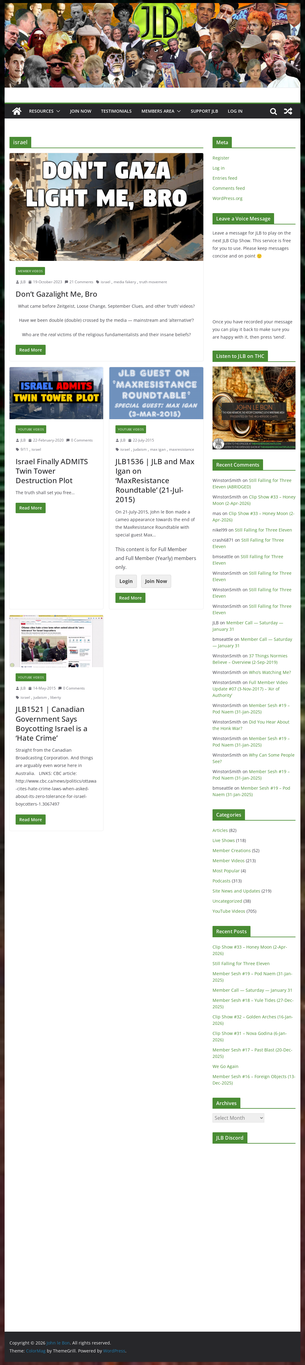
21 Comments (79, 281)
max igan (158, 449)
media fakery (125, 281)
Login (126, 581)
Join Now (156, 581)
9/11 (24, 449)
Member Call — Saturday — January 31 (252, 990)
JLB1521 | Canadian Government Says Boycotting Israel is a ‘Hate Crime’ (52, 723)
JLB (23, 281)
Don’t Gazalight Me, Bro (56, 294)
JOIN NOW (80, 111)
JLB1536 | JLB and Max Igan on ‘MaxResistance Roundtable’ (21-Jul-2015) (154, 480)
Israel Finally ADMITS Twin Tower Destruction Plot (52, 470)
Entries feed (225, 178)
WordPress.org (228, 198)
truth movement (153, 281)
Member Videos (30, 271)
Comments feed (229, 188)
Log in (219, 168)
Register (221, 158)
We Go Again (226, 1066)
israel (105, 281)
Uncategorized (227, 901)
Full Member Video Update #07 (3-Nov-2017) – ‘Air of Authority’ (250, 688)
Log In (235, 111)
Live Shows (224, 840)
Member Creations (232, 850)
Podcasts (222, 881)
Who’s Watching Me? (270, 672)
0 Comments (79, 440)
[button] (57, 111)
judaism (140, 449)
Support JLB (204, 111)
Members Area (157, 111)
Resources (41, 111)
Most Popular (226, 871)
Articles (220, 830)
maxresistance (181, 449)
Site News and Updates (236, 891)
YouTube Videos (31, 429)
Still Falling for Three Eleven (263, 530)
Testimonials (116, 111)
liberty (55, 697)
